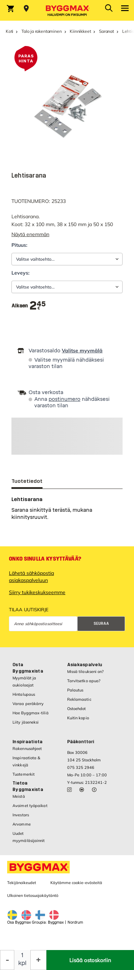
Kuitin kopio (78, 717)
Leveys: (20, 273)
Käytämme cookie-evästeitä (76, 882)
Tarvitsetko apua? (84, 680)
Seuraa (101, 623)
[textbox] (37, 306)
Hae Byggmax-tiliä (31, 712)
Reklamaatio (79, 699)
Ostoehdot (76, 708)
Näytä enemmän (30, 234)
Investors (21, 814)
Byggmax (56, 922)
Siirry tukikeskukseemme (37, 592)
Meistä (19, 796)
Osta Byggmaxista (28, 668)
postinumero (64, 399)
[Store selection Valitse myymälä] (26, 8)
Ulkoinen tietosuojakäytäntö (32, 895)
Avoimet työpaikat (30, 805)
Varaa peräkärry (28, 703)
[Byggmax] (67, 10)
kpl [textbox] (22, 963)
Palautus (75, 690)
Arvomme (22, 824)
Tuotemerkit (24, 774)
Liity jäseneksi (26, 722)
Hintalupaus (24, 694)
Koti (9, 31)
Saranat (106, 31)
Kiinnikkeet (80, 31)
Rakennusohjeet (27, 748)
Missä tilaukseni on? (85, 671)
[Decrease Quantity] (7, 960)
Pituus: (19, 245)
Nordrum (75, 922)
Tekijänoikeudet (21, 882)
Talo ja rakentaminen (41, 31)
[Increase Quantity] (38, 960)
